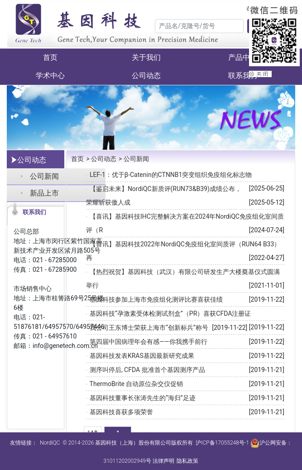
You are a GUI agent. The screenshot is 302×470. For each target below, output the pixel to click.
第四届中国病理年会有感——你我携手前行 (148, 341)
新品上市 (44, 193)
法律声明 (163, 461)
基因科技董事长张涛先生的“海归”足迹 (143, 397)
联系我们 (242, 75)
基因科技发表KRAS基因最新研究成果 (142, 355)
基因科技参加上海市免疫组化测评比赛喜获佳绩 (156, 299)
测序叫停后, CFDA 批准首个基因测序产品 (147, 369)
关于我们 (146, 57)
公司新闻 (44, 176)
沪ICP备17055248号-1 (222, 443)
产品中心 (242, 57)
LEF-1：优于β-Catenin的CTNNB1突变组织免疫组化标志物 (171, 174)
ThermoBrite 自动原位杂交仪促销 (136, 383)
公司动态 (146, 75)
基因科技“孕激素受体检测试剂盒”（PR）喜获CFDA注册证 (170, 313)
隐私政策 (187, 461)
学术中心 (50, 75)
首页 (50, 57)
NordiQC (50, 443)
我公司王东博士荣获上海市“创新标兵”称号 (149, 327)
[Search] (199, 26)
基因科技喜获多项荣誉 (121, 412)
